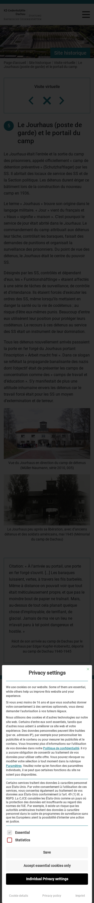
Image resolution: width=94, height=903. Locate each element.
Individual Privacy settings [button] (47, 879)
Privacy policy (51, 895)
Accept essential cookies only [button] (47, 866)
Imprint (80, 895)
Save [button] (47, 852)
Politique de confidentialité (61, 748)
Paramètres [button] (14, 766)
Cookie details (18, 895)
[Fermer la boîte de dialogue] (88, 669)
